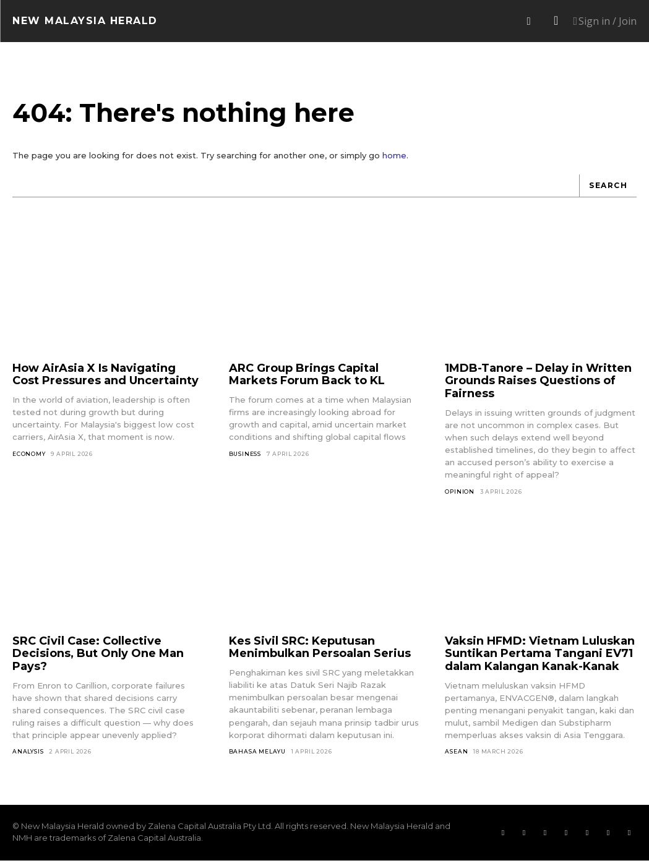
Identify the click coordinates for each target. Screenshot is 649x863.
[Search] (608, 188)
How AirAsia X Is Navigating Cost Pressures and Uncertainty (105, 376)
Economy (29, 455)
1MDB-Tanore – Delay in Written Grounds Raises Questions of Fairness (538, 382)
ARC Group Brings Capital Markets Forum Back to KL (307, 376)
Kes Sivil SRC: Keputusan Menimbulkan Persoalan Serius (320, 649)
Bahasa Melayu (257, 753)
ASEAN (456, 753)
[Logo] (85, 21)
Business (245, 455)
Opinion (460, 493)
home (394, 158)
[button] (528, 21)
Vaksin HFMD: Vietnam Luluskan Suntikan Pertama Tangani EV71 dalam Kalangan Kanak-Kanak (540, 655)
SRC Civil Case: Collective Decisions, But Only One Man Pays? (98, 655)
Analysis (27, 753)
